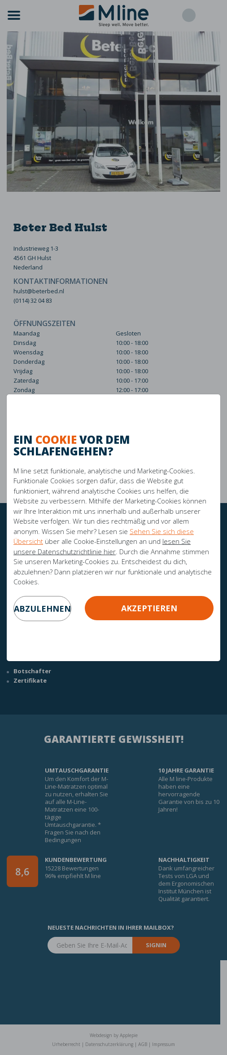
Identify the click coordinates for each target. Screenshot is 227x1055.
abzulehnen (42, 608)
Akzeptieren (149, 608)
